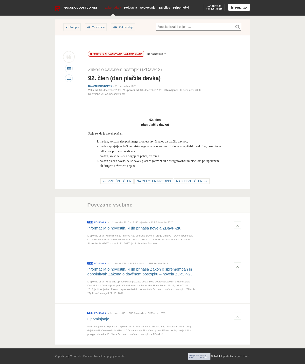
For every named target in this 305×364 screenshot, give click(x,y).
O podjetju (61, 356)
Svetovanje (147, 7)
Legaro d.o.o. (242, 356)
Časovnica (98, 27)
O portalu (75, 356)
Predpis (74, 27)
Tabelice (164, 7)
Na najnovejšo (156, 53)
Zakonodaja (113, 7)
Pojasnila (130, 7)
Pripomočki (181, 7)
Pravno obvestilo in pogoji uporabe (104, 356)
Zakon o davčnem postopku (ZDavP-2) (125, 69)
